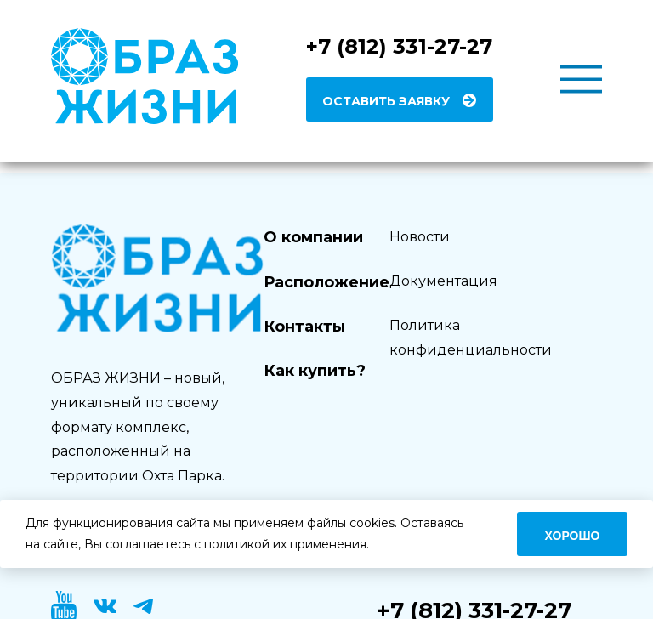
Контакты (304, 326)
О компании (313, 237)
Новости (419, 237)
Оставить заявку (386, 101)
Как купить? (315, 370)
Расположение (326, 282)
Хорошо (572, 535)
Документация (443, 281)
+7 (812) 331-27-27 (399, 46)
